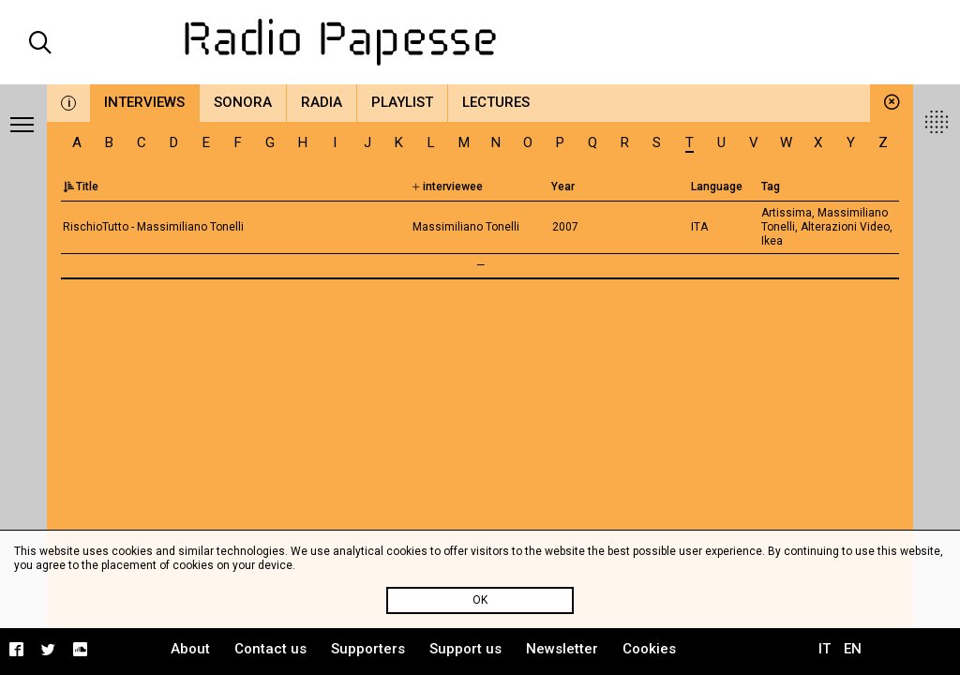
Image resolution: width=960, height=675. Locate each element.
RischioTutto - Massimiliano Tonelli (153, 226)
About (190, 648)
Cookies (649, 648)
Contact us (270, 648)
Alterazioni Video (845, 226)
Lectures (496, 102)
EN (853, 648)
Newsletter (562, 648)
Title (80, 186)
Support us (465, 648)
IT (824, 648)
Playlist (402, 102)
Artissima (786, 212)
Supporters (368, 648)
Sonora (243, 102)
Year (563, 186)
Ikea (772, 241)
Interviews (144, 102)
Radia (321, 102)
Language (716, 186)
